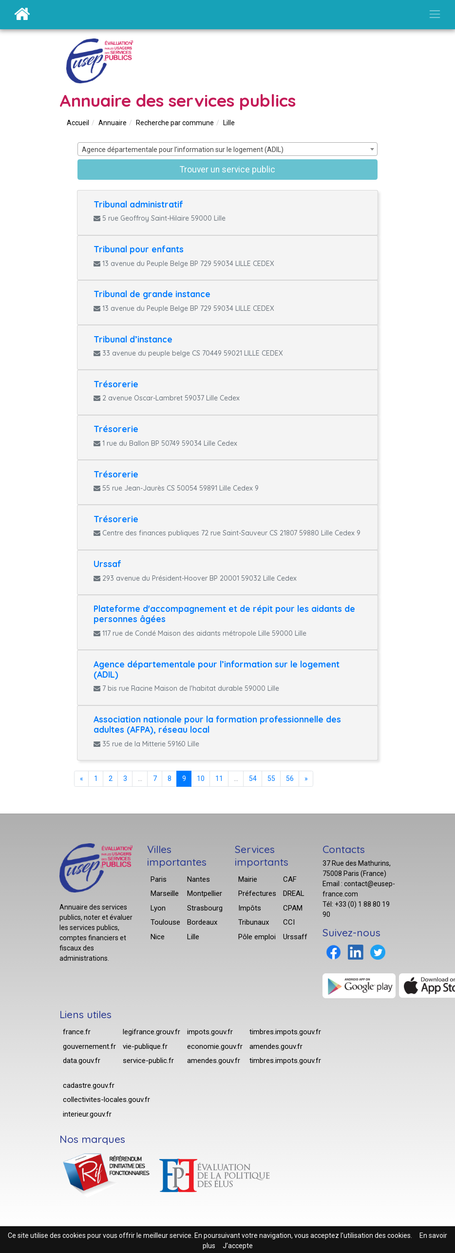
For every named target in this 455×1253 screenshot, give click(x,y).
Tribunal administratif (138, 204)
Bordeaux (202, 922)
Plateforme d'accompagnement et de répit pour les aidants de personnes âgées (224, 613)
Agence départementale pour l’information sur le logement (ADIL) (217, 669)
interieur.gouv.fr (87, 1114)
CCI (289, 922)
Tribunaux (253, 922)
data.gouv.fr (81, 1060)
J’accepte (238, 1246)
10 (201, 778)
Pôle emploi (257, 936)
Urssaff (295, 936)
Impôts (249, 908)
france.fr (77, 1031)
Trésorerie (116, 384)
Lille (229, 123)
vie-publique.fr (145, 1046)
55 (271, 778)
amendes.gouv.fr (213, 1060)
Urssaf (107, 563)
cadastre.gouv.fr (88, 1085)
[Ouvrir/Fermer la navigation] (434, 14)
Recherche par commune (175, 123)
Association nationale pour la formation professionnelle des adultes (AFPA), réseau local (217, 724)
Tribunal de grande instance (152, 293)
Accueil (78, 123)
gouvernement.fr (89, 1046)
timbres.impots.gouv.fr (285, 1031)
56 (290, 778)
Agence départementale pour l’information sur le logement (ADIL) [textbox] (183, 149)
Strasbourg (205, 908)
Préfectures (257, 893)
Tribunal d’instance (133, 339)
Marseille (165, 893)
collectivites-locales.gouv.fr (106, 1099)
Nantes (198, 879)
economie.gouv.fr (215, 1046)
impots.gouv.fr (210, 1031)
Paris (159, 879)
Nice (158, 936)
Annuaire (112, 123)
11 (219, 778)
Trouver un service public (227, 169)
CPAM (293, 908)
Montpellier (204, 893)
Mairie (247, 879)
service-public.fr (148, 1060)
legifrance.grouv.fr (151, 1031)
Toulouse (165, 922)
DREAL (293, 893)
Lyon (158, 908)
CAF (290, 879)
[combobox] (227, 149)
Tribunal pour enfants (139, 249)
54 (253, 778)
